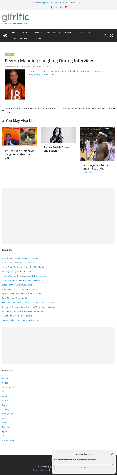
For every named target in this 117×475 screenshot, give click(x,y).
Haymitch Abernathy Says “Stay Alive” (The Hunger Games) (28, 307)
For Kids (25, 32)
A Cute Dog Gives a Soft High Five (17, 315)
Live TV (35, 66)
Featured (6, 400)
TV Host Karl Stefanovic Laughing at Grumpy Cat (19, 154)
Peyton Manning (45, 66)
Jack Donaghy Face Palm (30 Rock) (17, 284)
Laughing (27, 66)
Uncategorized (8, 440)
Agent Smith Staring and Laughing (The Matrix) (23, 267)
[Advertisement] (58, 216)
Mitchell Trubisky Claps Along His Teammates (22, 311)
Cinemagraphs (8, 387)
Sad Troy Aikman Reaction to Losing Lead (20, 320)
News (4, 422)
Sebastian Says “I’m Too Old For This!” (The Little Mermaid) (28, 302)
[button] (111, 454)
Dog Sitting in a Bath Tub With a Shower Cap (60, 2)
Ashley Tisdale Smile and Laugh (56, 148)
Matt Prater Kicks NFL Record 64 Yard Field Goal (89, 108)
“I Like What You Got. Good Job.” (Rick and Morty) (24, 276)
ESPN (21, 66)
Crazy (4, 396)
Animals (69, 32)
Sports (83, 32)
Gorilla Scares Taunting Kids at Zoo (18, 262)
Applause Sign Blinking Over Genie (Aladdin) (22, 293)
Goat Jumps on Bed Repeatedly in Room (20, 289)
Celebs (38, 38)
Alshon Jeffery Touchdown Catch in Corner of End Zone (29, 110)
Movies (23, 38)
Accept (83, 467)
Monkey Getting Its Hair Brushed (16, 271)
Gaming (5, 409)
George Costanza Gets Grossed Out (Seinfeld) (22, 280)
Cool (4, 391)
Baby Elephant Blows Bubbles (15, 298)
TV (12, 38)
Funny (36, 32)
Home (14, 32)
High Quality (7, 414)
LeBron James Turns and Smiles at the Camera (95, 168)
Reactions (52, 32)
